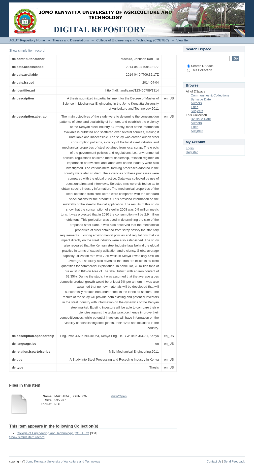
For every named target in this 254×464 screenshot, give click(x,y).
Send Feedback (234, 461)
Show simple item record (26, 50)
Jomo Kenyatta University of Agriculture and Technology (63, 461)
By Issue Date (201, 99)
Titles (194, 107)
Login (241, 6)
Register (192, 152)
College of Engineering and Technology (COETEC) (132, 40)
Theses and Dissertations (70, 40)
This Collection (199, 70)
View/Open (119, 396)
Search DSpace (200, 66)
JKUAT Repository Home (27, 40)
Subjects (197, 111)
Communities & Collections (210, 95)
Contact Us (214, 461)
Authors (196, 103)
